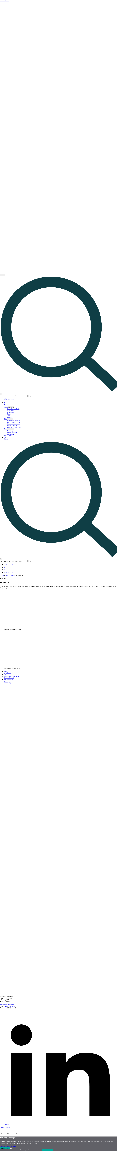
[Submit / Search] (28, 396)
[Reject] (11, 1148)
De (4, 402)
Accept (2, 1148)
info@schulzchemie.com (7, 1004)
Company (13, 575)
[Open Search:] (0, 394)
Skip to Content (4, 1)
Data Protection (4, 1146)
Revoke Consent (5, 1127)
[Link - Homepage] (58, 273)
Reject (7, 1148)
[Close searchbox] (30, 396)
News (6, 575)
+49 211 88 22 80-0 (10, 1006)
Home (2, 575)
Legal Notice (13, 1146)
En (4, 404)
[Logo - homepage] (58, 46)
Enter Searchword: (5, 396)
